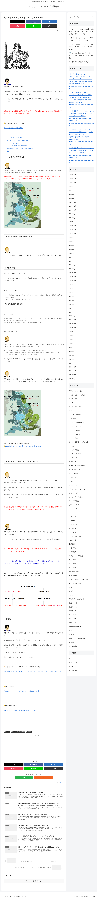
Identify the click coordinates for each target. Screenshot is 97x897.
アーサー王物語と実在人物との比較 (18, 136)
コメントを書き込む (33, 879)
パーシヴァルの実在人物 (14, 133)
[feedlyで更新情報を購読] (31, 773)
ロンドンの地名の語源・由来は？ (79, 62)
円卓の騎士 (29, 727)
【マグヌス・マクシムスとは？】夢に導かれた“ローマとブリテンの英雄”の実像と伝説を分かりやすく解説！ (81, 31)
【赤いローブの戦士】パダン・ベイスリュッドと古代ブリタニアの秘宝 (81, 39)
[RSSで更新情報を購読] (35, 773)
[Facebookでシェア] (18, 21)
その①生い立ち (15, 139)
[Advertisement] (34, 32)
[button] (59, 21)
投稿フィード (73, 662)
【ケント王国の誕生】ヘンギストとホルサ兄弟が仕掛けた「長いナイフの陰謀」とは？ (81, 47)
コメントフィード (74, 666)
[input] (81, 17)
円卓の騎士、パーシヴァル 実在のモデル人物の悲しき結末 (23, 442)
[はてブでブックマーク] (28, 21)
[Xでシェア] (8, 21)
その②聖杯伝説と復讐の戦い (19, 141)
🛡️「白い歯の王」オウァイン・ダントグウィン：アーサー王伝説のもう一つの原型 (81, 55)
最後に (9, 147)
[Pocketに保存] (39, 21)
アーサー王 (7, 727)
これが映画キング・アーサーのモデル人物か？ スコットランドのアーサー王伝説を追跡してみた (33, 667)
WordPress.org (73, 670)
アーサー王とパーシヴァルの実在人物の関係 (20, 144)
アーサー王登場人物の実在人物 (13, 124)
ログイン (72, 658)
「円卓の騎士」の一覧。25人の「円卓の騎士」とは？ (20, 706)
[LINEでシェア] (49, 21)
